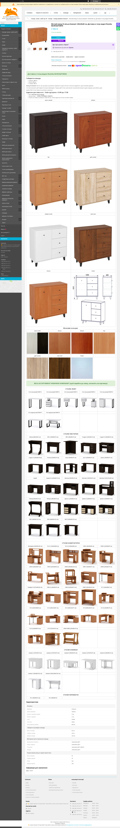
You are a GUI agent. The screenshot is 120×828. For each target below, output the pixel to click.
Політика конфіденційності (86, 825)
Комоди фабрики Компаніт (61, 18)
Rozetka (4, 219)
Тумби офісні (5, 135)
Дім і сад (4, 176)
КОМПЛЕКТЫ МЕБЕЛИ (7, 185)
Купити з (58, 41)
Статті (2, 235)
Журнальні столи (6, 105)
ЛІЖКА (3, 222)
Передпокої (5, 79)
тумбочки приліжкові (54, 787)
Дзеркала (4, 101)
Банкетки (4, 163)
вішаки (27, 785)
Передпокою (5, 122)
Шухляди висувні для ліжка (56, 790)
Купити (58, 37)
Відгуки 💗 (3, 229)
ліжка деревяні (53, 785)
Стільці (4, 92)
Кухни (3, 116)
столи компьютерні (31, 790)
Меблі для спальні (7, 151)
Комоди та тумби (6, 108)
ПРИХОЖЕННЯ (5, 195)
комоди (28, 787)
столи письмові (30, 795)
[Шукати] (20, 23)
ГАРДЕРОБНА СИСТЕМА (8, 179)
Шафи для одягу (6, 72)
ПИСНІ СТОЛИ (5, 203)
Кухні (3, 85)
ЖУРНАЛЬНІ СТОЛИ (7, 206)
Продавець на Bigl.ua (60, 823)
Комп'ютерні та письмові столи (8, 112)
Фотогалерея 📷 (5, 232)
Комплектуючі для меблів (9, 172)
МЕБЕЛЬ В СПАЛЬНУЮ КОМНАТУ (7, 199)
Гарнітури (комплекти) (8, 98)
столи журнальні (30, 792)
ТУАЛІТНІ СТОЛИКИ (7, 189)
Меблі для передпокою (8, 145)
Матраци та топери (7, 138)
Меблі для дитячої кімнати (9, 155)
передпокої (75, 787)
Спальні (4, 53)
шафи (27, 782)
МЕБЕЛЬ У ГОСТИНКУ (7, 216)
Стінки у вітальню (7, 75)
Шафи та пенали (6, 132)
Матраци (4, 66)
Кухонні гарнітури (7, 56)
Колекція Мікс (5, 35)
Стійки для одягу (6, 95)
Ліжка (3, 42)
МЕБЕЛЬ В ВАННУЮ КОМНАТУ (9, 182)
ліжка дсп (51, 782)
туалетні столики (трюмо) (32, 797)
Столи (3, 38)
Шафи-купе (5, 69)
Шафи (3, 45)
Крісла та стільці (6, 62)
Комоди (65, 13)
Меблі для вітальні (7, 148)
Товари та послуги (6, 29)
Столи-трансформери (8, 169)
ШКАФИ (4, 210)
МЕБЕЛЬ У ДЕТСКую (7, 192)
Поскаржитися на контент (73, 825)
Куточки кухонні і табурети (9, 59)
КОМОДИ (4, 213)
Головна (29, 13)
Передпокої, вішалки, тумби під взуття (9, 49)
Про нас (3, 226)
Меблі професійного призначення (7, 158)
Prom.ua (68, 822)
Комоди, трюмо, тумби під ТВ (9, 32)
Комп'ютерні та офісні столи (9, 82)
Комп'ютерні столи (7, 166)
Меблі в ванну (6, 88)
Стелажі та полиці (7, 129)
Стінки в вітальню (7, 126)
